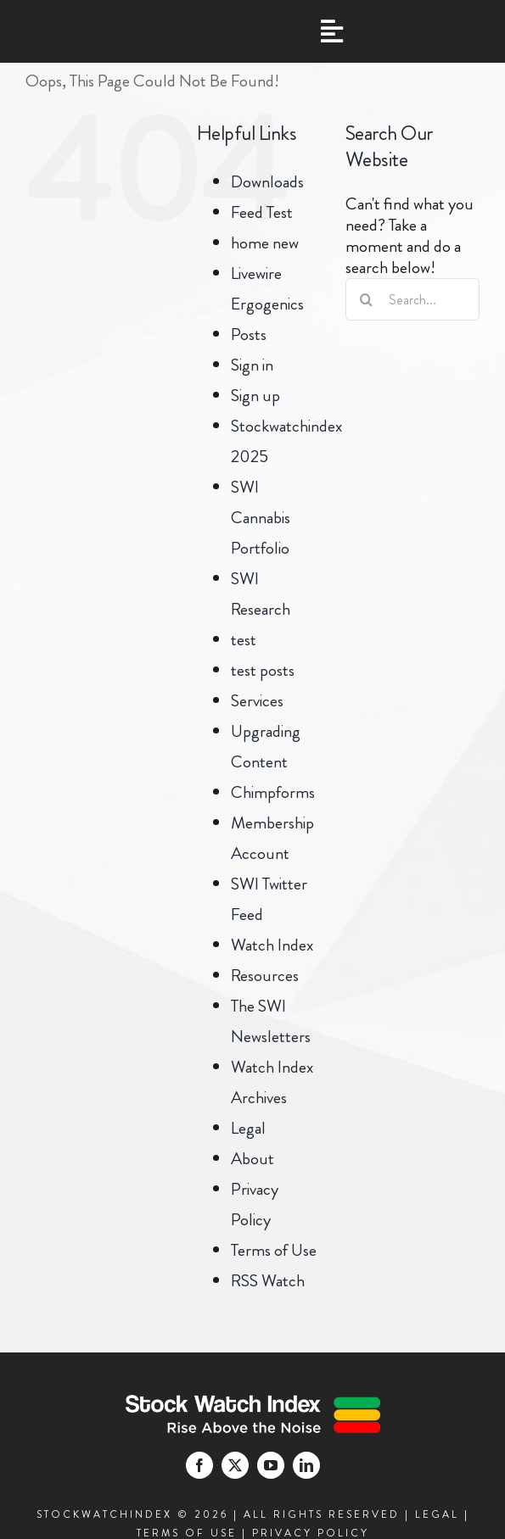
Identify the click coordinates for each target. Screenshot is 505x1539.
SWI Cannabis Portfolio (260, 517)
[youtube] (270, 1465)
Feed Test (262, 212)
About (252, 1158)
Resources (265, 975)
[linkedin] (306, 1465)
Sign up (255, 395)
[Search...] (412, 299)
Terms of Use (274, 1250)
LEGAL (437, 1514)
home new (265, 243)
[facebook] (199, 1465)
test (243, 639)
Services (257, 701)
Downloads (267, 182)
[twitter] (235, 1465)
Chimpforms (273, 792)
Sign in (252, 365)
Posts (249, 334)
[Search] (366, 299)
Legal (248, 1128)
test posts (263, 670)
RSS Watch (268, 1281)
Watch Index (272, 945)
